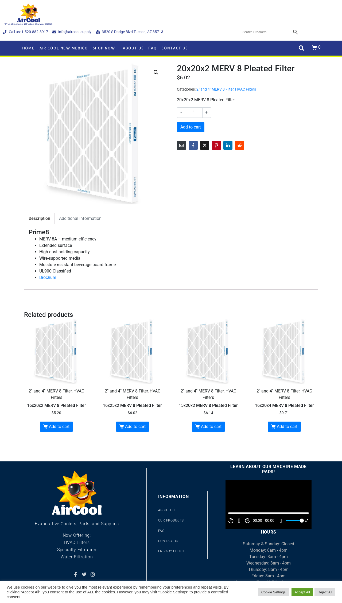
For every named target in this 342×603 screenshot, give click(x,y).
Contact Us (174, 48)
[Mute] (280, 520)
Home (28, 48)
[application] (269, 504)
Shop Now (104, 48)
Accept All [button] (302, 592)
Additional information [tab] (80, 218)
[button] (156, 72)
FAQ (152, 48)
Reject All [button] (325, 592)
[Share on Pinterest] (216, 145)
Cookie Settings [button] (273, 592)
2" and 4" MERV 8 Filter (215, 89)
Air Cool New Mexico (63, 48)
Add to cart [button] (59, 426)
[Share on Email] (181, 145)
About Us (133, 48)
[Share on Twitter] (204, 145)
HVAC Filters (245, 89)
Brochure (47, 277)
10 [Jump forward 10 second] (247, 520)
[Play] (239, 520)
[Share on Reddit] (239, 145)
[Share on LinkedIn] (227, 145)
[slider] (294, 520)
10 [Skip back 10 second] (231, 520)
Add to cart (190, 127)
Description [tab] (39, 218)
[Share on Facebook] (193, 145)
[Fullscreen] (307, 521)
